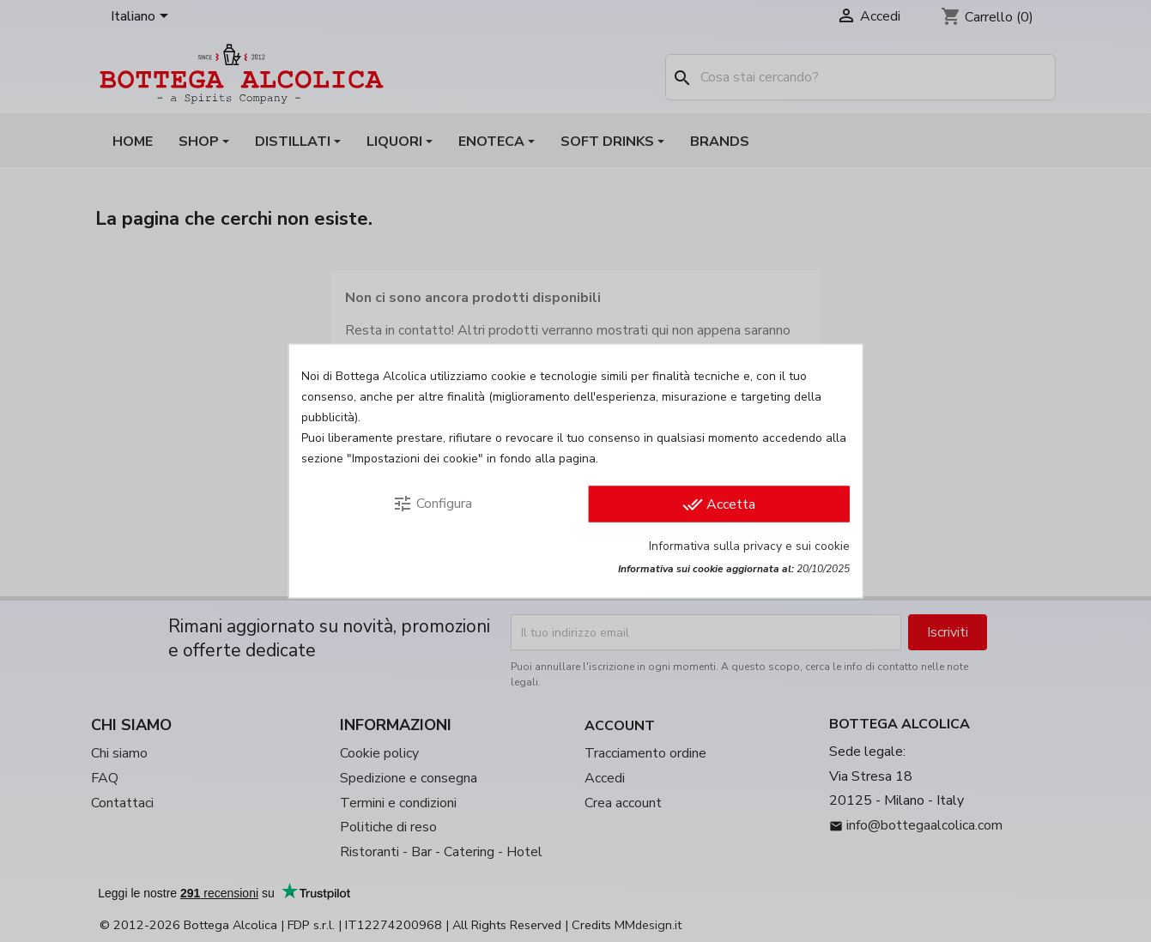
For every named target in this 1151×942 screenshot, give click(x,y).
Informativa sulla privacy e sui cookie (749, 546)
